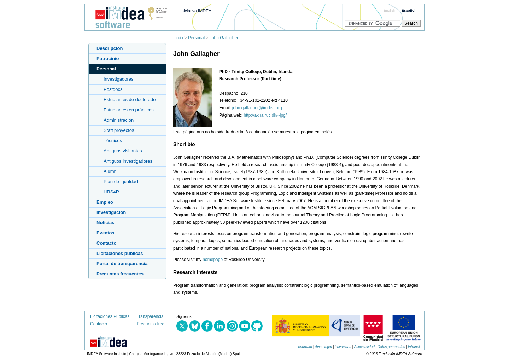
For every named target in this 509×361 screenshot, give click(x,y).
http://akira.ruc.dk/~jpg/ (265, 115)
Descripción (109, 48)
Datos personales (391, 347)
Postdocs (113, 89)
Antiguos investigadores (128, 161)
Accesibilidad (364, 347)
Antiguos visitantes (123, 150)
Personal (196, 37)
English (390, 10)
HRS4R (111, 191)
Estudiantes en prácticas (129, 109)
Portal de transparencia (122, 263)
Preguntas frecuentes (120, 273)
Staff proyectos (119, 130)
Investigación (111, 212)
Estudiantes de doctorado (130, 99)
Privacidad (343, 347)
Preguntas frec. (150, 323)
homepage (213, 259)
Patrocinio (107, 58)
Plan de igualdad (121, 181)
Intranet (414, 347)
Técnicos (113, 140)
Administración (119, 120)
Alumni (111, 171)
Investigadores (119, 79)
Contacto (106, 243)
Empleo (104, 202)
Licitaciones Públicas (109, 316)
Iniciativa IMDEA (195, 10)
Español (408, 10)
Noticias (105, 222)
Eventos (105, 232)
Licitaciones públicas (119, 253)
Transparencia (149, 316)
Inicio (178, 37)
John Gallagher (224, 37)
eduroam (305, 347)
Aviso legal (323, 347)
